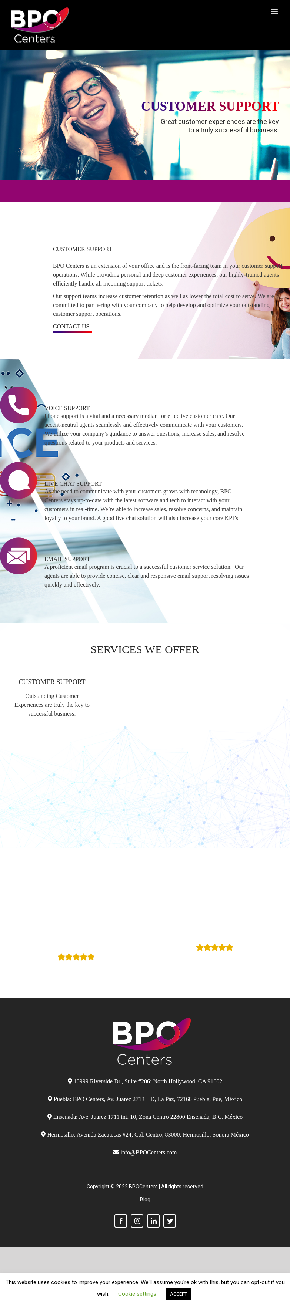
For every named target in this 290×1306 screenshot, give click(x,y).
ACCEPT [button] (178, 1294)
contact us (71, 326)
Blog (145, 1199)
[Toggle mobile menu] (275, 11)
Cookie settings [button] (137, 1293)
